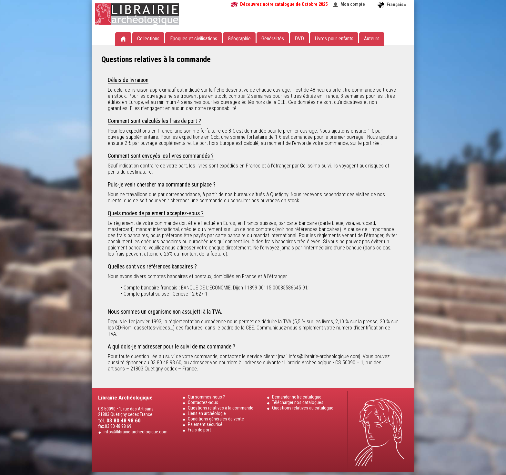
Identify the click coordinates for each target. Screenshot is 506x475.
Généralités (272, 38)
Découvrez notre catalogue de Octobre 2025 (284, 4)
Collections (148, 38)
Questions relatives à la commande (220, 408)
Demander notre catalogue (296, 397)
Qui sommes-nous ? (206, 397)
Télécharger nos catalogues (297, 402)
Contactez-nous (203, 402)
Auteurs (372, 38)
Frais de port (199, 430)
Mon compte (352, 4)
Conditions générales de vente (216, 419)
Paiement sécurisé (205, 424)
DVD (299, 38)
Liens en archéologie (207, 413)
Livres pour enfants (334, 38)
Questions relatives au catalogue (302, 408)
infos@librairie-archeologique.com (135, 432)
